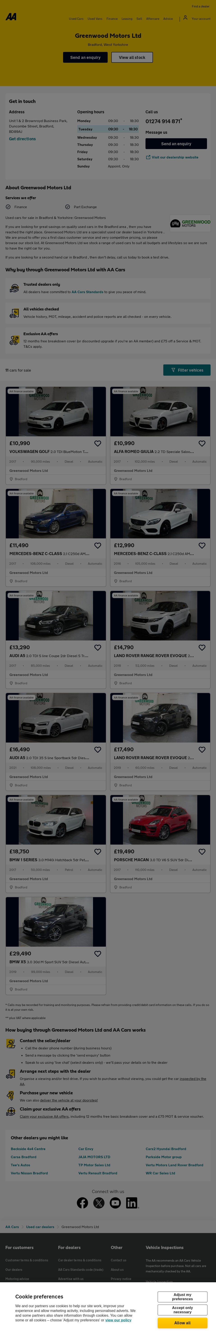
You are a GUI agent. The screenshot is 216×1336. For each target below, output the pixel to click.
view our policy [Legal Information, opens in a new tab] (118, 1320)
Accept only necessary (182, 1310)
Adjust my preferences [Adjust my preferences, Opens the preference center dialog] (182, 1297)
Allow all (182, 1322)
